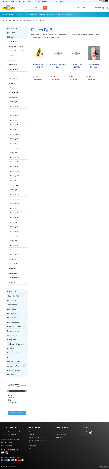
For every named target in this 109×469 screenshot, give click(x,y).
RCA (10, 400)
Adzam (11, 398)
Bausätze (10, 348)
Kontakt (69, 15)
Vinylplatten (11, 375)
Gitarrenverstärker (14, 353)
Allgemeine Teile (13, 296)
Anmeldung (60, 432)
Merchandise (12, 318)
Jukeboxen (18, 15)
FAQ (30, 448)
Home (5, 15)
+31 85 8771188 (12, 450)
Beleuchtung (12, 309)
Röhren (10, 37)
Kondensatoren (13, 331)
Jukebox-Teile (12, 28)
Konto (83, 8)
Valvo (11, 405)
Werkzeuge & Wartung (15, 344)
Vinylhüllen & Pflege (14, 361)
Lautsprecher (12, 300)
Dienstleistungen (30, 15)
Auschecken (60, 437)
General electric (14, 402)
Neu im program (13, 370)
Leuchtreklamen (13, 313)
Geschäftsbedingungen (36, 437)
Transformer (12, 305)
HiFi (8, 357)
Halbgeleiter (11, 340)
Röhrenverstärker (13, 322)
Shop (11, 15)
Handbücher (11, 292)
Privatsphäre (33, 446)
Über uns (61, 15)
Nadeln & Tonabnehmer (16, 327)
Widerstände (12, 335)
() (99, 8)
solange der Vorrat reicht (16, 366)
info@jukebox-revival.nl (14, 458)
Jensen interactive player (47, 15)
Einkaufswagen (99, 8)
